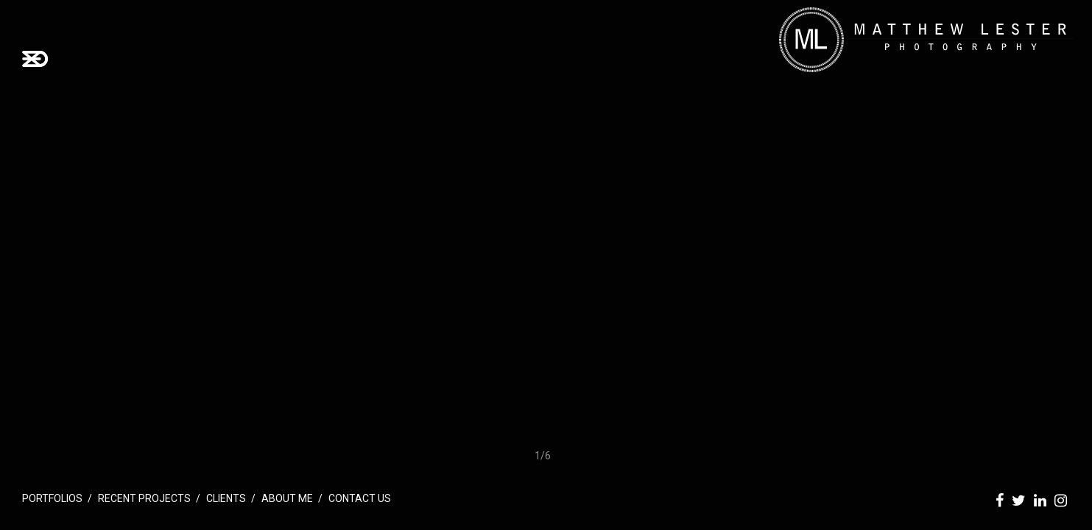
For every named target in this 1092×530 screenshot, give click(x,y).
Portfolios (52, 498)
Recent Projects (144, 498)
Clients (226, 498)
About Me (287, 498)
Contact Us (359, 498)
